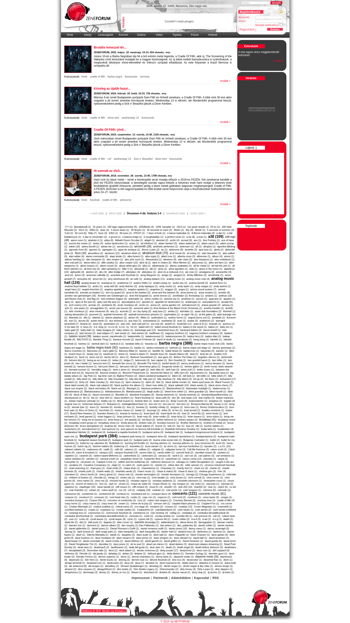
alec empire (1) (115, 259)
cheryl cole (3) (125, 474)
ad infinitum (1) (149, 243)
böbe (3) (166, 410)
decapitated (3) (77, 550)
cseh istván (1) (185, 509)
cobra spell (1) (109, 490)
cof (109, 158)
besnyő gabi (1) (140, 369)
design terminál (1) (75, 563)
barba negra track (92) (102, 347)
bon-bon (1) (183, 404)
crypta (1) (93, 509)
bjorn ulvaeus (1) (135, 382)
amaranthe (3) (223, 272)
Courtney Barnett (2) (184, 500)
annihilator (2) (180, 295)
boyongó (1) (153, 410)
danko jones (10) (178, 528)
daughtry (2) (128, 534)
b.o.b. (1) (124, 327)
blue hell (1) (106, 397)
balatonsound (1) (155, 336)
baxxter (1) (222, 350)
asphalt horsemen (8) (115, 314)
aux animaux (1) (118, 320)
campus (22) (106, 452)
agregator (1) (109, 249)
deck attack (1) (127, 550)
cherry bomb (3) (89, 474)
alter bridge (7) (116, 272)
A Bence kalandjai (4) (203, 233)
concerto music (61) (212, 493)
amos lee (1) (99, 279)
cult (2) (216, 516)
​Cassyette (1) (71, 462)
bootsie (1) (142, 407)
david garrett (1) (153, 541)
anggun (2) (171, 289)
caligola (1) (158, 449)
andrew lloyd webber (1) (78, 286)
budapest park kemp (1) (132, 436)
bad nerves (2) (87, 333)
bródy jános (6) (129, 422)
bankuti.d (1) (117, 343)
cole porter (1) (173, 490)
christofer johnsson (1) (189, 480)
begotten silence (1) (209, 357)
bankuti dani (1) (100, 343)
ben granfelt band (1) (199, 360)
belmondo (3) (142, 360)
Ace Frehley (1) (211, 240)
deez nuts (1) (204, 550)
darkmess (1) (204, 531)
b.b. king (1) (100, 327)
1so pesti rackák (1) (198, 226)
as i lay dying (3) (142, 311)
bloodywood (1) (73, 397)
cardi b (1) (177, 455)
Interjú (87, 34)
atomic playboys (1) (116, 317)
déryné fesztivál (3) (160, 559)
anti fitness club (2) (75, 298)
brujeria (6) (111, 426)
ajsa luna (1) (205, 249)
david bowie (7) (73, 541)
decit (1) (113, 550)
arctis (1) (144, 305)
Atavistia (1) (75, 317)
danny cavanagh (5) (218, 528)
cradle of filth (97, 76)
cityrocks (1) (212, 483)
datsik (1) (115, 534)
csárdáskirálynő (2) (165, 509)
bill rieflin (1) (203, 376)
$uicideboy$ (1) (82, 226)
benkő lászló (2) (171, 363)
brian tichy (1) (178, 416)
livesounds (131, 76)
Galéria (141, 34)
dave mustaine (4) (105, 538)
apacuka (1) (215, 298)
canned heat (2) (184, 452)
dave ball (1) (160, 534)
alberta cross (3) (186, 256)
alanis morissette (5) (97, 256)
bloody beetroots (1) (167, 394)
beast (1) (123, 354)
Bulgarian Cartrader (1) (195, 440)
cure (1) (73, 519)
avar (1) (181, 320)
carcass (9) (164, 455)
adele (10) (74, 246)
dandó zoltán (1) (207, 525)
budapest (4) (98, 432)
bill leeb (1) (189, 376)
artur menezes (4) (99, 311)
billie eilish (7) (219, 376)
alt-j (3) (103, 272)
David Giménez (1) (193, 541)
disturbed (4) (151, 572)
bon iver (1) (155, 404)
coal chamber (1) (78, 490)
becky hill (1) (111, 357)
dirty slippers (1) (224, 569)
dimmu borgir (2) (224, 566)
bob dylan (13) (189, 397)
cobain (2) (94, 490)
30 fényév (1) (138, 230)
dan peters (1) (167, 525)
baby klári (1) (88, 330)
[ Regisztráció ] (247, 29)
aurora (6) (83, 320)
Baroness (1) (94, 350)
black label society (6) (76, 385)
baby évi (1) (226, 327)
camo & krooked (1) (87, 452)
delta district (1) (175, 553)
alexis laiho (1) (92, 262)
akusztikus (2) (95, 253)
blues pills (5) (163, 397)
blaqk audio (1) (155, 391)
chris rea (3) (101, 480)
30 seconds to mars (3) (159, 230)
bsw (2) (190, 426)
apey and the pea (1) (108, 302)
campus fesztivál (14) (126, 452)
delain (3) (128, 553)
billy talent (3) (184, 379)
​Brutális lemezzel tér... (110, 47)
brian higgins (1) (106, 416)
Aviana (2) (85, 323)
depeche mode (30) (207, 556)
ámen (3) (80, 275)
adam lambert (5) (167, 243)
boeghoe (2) (215, 401)
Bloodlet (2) (121, 394)
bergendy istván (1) (172, 366)
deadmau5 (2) (101, 547)
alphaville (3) (77, 272)
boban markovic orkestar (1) (84, 401)
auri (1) (73, 320)
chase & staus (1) (187, 471)
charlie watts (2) (105, 471)
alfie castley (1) (109, 262)
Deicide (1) (85, 553)
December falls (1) (97, 550)
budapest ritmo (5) (157, 436)
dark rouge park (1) (106, 531)
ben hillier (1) (219, 360)
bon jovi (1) (169, 404)
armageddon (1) (99, 308)
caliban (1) (144, 449)
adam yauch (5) (210, 243)
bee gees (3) (165, 357)
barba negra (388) (175, 343)
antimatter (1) (136, 298)
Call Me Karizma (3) (198, 449)
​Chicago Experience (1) (212, 474)
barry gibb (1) (110, 350)
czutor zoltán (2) (181, 519)
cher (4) (221, 471)
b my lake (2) (72, 327)
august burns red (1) (199, 317)
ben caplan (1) (159, 360)
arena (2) (155, 305)
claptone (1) (71, 487)
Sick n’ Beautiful (143, 158)
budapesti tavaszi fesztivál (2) (95, 440)
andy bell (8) (111, 286)
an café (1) (136, 279)
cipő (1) (113, 483)
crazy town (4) (109, 503)
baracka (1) (151, 343)
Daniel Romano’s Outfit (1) (124, 528)
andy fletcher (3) (128, 286)
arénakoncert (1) (191, 305)
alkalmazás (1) (160, 265)
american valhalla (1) (97, 275)
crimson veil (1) (162, 503)
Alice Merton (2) (182, 262)
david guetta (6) (213, 541)
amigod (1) (179, 275)
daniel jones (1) (100, 528)
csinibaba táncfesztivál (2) (79, 516)
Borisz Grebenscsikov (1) (214, 407)
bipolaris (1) (71, 382)
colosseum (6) (72, 494)
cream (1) (124, 503)
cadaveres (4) (94, 449)
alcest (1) (229, 256)
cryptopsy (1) (107, 509)
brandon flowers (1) (108, 413)
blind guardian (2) (198, 391)
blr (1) (86, 397)
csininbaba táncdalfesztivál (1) (111, 516)
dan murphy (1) (129, 525)
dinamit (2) (70, 569)
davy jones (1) (121, 544)
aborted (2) (162, 240)
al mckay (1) (193, 253)
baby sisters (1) (125, 330)
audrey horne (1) (177, 317)
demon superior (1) (108, 556)
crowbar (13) (185, 506)
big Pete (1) (90, 376)
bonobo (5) (106, 407)
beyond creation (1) (110, 372)
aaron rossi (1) (79, 240)
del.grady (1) (100, 553)
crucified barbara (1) (76, 509)
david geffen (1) (172, 541)
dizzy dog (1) (199, 572)
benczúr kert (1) (101, 363)
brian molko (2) (161, 416)
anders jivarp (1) (162, 283)
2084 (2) (93, 230)
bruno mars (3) (126, 426)
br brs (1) (178, 410)
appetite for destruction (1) (169, 302)
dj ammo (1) (214, 572)
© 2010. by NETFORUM (175, 621)
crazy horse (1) (73, 503)
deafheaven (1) (119, 547)
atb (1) (87, 317)
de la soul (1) (138, 544)
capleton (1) (71, 455)
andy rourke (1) (167, 286)
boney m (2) (220, 404)
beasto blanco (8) (178, 354)
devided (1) (152, 563)
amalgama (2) (206, 272)
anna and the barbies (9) (165, 292)
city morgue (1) (181, 483)
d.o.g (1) (217, 519)
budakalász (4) (226, 429)
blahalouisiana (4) (115, 391)
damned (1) (93, 525)
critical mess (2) (124, 506)
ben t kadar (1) (84, 363)
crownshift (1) (224, 506)
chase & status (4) (167, 471)
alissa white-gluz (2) (130, 265)
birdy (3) (83, 382)
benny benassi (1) (215, 363)
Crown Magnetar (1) (205, 506)
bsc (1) (180, 426)
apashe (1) (229, 298)
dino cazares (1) (87, 569)
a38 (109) (216, 236)
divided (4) (165, 572)
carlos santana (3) (74, 458)
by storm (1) (170, 446)
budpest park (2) (143, 440)
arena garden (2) (171, 305)
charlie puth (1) (87, 471)
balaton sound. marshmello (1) (109, 336)
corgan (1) (226, 497)
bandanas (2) (184, 339)
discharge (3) (90, 572)
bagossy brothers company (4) (206, 333)
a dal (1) (220, 233)
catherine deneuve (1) (163, 462)
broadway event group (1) (83, 422)
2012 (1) (83, 230)
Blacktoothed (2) (175, 388)
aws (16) (125, 323)
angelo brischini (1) (92, 289)
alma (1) (162, 268)
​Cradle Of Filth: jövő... (110, 129)
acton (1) (134, 243)
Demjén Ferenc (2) (86, 556)
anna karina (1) (188, 292)
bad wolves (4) (140, 333)
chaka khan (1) (131, 468)
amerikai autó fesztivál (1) (125, 275)
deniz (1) (125, 556)
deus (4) (128, 563)
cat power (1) (88, 462)
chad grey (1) (97, 468)
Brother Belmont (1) (191, 422)
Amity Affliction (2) (197, 275)
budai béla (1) (208, 429)
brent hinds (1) (214, 413)
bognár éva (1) (73, 404)
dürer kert (113, 117)
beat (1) (194, 354)
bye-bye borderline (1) (191, 446)
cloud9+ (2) (170, 487)
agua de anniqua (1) (129, 249)
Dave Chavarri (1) (200, 534)
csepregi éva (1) (78, 512)
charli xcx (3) (201, 468)
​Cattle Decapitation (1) (202, 462)
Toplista (177, 34)
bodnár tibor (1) (143, 401)
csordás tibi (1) (184, 516)
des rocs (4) (178, 559)
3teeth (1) (200, 230)
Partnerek (160, 578)
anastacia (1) (109, 283)
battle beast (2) (173, 350)
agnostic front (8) (78, 249)
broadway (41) (207, 419)
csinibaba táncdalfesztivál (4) (213, 512)
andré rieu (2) (180, 283)
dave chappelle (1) (179, 534)
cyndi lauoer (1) (98, 519)
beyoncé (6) (91, 372)
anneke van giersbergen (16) (80, 295)
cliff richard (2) (140, 487)
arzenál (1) (126, 311)
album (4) (217, 256)
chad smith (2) (114, 468)
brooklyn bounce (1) (168, 422)
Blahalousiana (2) (135, 391)
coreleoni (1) (194, 497)
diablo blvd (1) (189, 563)
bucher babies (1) (213, 426)
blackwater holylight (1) (198, 388)
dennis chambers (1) (143, 556)
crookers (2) (156, 506)
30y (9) (189, 230)
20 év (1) (215, 226)
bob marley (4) (207, 397)
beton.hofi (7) (188, 369)
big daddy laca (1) (219, 372)
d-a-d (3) (196, 519)
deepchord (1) (187, 550)
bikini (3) (176, 376)
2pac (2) (104, 230)
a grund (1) (115, 237)
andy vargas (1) (203, 286)
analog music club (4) (198, 279)
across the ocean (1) (80, 243)
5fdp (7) (92, 233)
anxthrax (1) (187, 298)
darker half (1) (168, 531)
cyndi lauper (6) (117, 519)
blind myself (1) (217, 391)
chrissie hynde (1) (119, 480)
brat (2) (186, 413)
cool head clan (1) (119, 497)
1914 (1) (181, 226)
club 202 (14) (185, 487)
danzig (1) (70, 531)
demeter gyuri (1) (218, 553)
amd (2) (69, 275)
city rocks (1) (197, 483)
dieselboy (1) (112, 566)
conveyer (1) (101, 497)
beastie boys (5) (159, 354)
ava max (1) (134, 320)
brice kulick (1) (215, 416)
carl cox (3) (191, 455)
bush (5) (220, 443)
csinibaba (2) (189, 512)
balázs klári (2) (213, 336)
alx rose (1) (191, 272)
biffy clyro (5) (182, 372)
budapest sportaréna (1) (181, 436)
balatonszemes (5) (176, 336)
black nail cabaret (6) (101, 385)
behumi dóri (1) (77, 360)
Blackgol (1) (133, 388)
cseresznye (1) (96, 512)
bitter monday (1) (99, 382)
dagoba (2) (109, 522)
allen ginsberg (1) (110, 268)
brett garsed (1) (87, 416)
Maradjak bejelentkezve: (270, 24)
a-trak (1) (202, 237)
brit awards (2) (132, 419)
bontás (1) (119, 407)
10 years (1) (99, 226)
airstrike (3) (191, 249)
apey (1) (69, 302)
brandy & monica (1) (131, 413)
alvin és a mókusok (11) (170, 272)
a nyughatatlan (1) (153, 237)
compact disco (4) (161, 494)
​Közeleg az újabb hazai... (112, 88)
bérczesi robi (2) (129, 366)
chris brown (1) (178, 477)
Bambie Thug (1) (102, 339)
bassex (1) (145, 350)
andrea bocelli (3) (198, 283)
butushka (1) (137, 446)
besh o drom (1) (121, 369)
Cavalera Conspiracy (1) (96, 465)
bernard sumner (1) (79, 369)
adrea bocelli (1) (90, 246)
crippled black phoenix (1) (186, 503)
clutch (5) (223, 487)
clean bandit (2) (105, 487)
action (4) (98, 243)
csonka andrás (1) (165, 516)
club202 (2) (200, 487)
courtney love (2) (206, 500)
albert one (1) (168, 256)
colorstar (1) (224, 490)
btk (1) (199, 426)
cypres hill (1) (145, 519)
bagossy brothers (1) (176, 333)
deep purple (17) (169, 550)
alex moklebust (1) (225, 259)
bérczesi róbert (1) (108, 366)
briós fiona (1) (115, 419)
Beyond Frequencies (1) (136, 372)
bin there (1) (211, 379)
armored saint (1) (143, 308)
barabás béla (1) (134, 343)
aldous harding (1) (75, 259)
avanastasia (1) (151, 320)
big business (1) (199, 372)
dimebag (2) (155, 566)
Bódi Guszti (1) (125, 401)
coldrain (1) (158, 490)
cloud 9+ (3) (155, 487)
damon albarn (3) (110, 525)
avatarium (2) (207, 320)
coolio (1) (136, 497)
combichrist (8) (107, 494)
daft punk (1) (95, 522)
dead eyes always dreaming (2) (205, 544)
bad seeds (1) (122, 333)
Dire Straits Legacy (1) (146, 569)
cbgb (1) (116, 465)
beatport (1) (71, 357)
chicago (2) (192, 474)
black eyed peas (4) (203, 382)
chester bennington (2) (147, 474)
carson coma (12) (192, 458)
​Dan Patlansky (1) (148, 525)
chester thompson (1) (172, 474)
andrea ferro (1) (218, 283)
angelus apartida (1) (115, 289)
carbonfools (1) (132, 455)
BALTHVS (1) (84, 339)
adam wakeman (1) (189, 243)
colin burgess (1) (192, 490)
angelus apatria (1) (138, 289)
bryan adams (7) (145, 426)
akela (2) (218, 249)
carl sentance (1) (225, 455)
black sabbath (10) (179, 385)
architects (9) (109, 305)
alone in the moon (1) (210, 268)
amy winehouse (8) (118, 279)
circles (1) (124, 483)
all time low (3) (92, 268)
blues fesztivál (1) (144, 397)
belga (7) (128, 360)
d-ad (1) (206, 519)
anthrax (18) (225, 295)
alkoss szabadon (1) (181, 265)
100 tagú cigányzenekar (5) (122, 226)
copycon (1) (164, 497)
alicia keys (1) (199, 262)
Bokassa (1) (113, 404)
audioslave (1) (159, 317)
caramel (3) (85, 455)
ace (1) (197, 240)
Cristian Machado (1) (80, 506)
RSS (215, 578)
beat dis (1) (206, 354)
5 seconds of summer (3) (220, 230)
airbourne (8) (176, 249)
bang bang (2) (201, 339)
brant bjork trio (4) (170, 413)
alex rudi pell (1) (73, 262)
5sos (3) (102, 233)
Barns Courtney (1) (75, 350)
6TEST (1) (139, 233)
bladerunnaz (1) (221, 388)
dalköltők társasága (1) (147, 522)
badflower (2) (156, 333)
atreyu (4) (133, 317)
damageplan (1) (207, 522)
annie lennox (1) (162, 295)
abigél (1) (149, 240)
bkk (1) (160, 382)
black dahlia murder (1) (178, 382)
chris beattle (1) (160, 477)
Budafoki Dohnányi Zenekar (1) (182, 429)
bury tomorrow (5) (205, 443)
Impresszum (141, 578)
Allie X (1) (127, 268)
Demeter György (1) (196, 553)
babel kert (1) (146, 327)
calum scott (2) (218, 449)
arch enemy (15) (78, 305)
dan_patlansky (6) (186, 525)
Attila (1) (145, 317)
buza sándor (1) (153, 446)
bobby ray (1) (108, 401)
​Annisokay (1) (196, 295)
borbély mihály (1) (159, 407)
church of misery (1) (86, 483)
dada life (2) (71, 522)
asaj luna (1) (159, 311)
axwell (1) (170, 323)
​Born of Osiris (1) (88, 410)
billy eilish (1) (84, 379)
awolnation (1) (111, 323)
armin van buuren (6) (120, 308)
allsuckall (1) (141, 268)
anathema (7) (124, 283)
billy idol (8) (135, 379)
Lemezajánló (105, 34)
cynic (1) (132, 519)
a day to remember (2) (95, 237)
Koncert (123, 34)
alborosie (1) (203, 256)
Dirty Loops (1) (205, 569)
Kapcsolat (201, 578)
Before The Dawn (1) (185, 357)
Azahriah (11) (184, 323)
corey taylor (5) (211, 497)
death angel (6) (185, 547)
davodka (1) (105, 544)
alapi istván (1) (118, 256)
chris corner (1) (214, 477)
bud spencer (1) (110, 429)
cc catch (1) (128, 465)
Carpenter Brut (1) (154, 458)
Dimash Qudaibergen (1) (134, 566)
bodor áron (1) (161, 401)
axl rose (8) (157, 323)
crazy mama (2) (91, 503)
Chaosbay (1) (167, 468)
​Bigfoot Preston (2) (127, 376)
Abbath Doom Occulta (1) (129, 240)
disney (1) (104, 572)
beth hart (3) (172, 369)
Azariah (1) (215, 323)
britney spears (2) (188, 419)
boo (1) (131, 407)
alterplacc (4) (133, 272)
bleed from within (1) (176, 391)
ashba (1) (173, 311)
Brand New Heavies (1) (83, 413)
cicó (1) (103, 483)
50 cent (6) (81, 233)
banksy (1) (84, 343)
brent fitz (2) (197, 413)
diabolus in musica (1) (211, 563)
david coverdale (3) (93, 541)
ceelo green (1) (145, 465)
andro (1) (98, 286)
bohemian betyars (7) (94, 404)
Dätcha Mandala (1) (97, 534)
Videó (159, 34)
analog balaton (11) (154, 279)
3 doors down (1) (120, 230)
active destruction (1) (116, 243)
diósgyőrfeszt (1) (106, 569)
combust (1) (123, 494)
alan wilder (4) (76, 256)
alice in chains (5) (162, 262)
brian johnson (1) (126, 416)
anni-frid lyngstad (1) (140, 295)
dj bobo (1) (228, 572)
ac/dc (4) (174, 240)
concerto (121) (184, 493)
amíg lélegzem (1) (150, 275)
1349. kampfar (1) (165, 226)
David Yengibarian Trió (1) (83, 544)
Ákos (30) (80, 253)
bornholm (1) (106, 410)
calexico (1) (131, 449)
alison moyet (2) (108, 265)
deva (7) (139, 563)
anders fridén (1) (142, 283)
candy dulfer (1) (165, 452)
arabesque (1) (193, 302)
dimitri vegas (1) (172, 566)
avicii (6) (97, 323)
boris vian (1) (191, 407)
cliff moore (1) (123, 487)
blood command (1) (103, 394)
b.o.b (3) (113, 327)
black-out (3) (118, 388)
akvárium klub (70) (155, 253)
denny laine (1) (164, 556)
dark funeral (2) (85, 531)
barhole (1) (175, 347)
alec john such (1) (134, 259)
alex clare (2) (185, 259)
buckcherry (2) (72, 429)
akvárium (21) (112, 253)
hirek (84, 76)
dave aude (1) (144, 534)
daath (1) (228, 519)
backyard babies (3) (191, 330)
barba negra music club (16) (209, 343)
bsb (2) (171, 426)
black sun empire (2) (76, 388)
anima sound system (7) (203, 289)
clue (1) (212, 487)
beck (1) (83, 357)
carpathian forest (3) (131, 458)
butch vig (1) (84, 446)
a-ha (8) (190, 237)
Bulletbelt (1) (116, 443)
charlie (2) (215, 468)
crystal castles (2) (125, 509)
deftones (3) (71, 553)
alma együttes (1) (178, 268)
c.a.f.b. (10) (224, 446)
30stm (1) (179, 230)
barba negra (115, 76)
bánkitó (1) (216, 339)
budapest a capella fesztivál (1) (124, 432)
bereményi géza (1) (149, 366)
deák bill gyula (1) (138, 547)
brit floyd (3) (148, 419)
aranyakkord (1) (210, 302)
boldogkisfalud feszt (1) (134, 404)
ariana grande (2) (211, 305)
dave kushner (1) (84, 538)
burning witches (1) (160, 443)
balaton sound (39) (80, 336)
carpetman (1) (173, 458)
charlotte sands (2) (125, 471)
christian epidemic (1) (164, 480)
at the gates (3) (207, 314)
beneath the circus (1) (124, 363)
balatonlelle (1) (136, 336)
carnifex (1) (92, 458)
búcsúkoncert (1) (91, 429)
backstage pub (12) (145, 330)
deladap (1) (114, 553)
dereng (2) (124, 559)
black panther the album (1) (129, 385)
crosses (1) (171, 506)
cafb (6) (119, 449)
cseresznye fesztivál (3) (119, 512)
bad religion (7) (105, 333)
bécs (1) (124, 357)
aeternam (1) (187, 246)
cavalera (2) (75, 465)
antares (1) (211, 295)
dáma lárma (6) (188, 522)
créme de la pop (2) (141, 503)
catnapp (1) (182, 462)
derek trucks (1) (108, 559)
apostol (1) (148, 302)
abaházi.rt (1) (95, 240)
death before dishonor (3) (209, 547)
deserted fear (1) (213, 559)
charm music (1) (146, 471)
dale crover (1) (125, 522)
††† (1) (69, 226)
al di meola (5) (177, 253)
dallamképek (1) (169, 522)
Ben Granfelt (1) (177, 360)
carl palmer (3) (206, 455)
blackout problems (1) (153, 388)
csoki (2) (148, 516)
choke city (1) (127, 477)
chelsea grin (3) (207, 471)
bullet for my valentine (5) (94, 443)
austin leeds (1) (99, 320)
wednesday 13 (130, 117)
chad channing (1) (79, 468)
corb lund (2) (179, 497)
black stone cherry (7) (220, 385)
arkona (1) (227, 305)
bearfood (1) (110, 354)
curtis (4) (84, 519)
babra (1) (213, 327)
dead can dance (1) (157, 544)
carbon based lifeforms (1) (107, 455)
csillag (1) (175, 512)
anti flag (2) (93, 298)
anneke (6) (224, 292)
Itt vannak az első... (108, 171)
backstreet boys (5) (168, 330)
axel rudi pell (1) (140, 323)
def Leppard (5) (221, 550)
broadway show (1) (109, 422)
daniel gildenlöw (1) (79, 528)
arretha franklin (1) (214, 308)
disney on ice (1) (121, 572)
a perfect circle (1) (175, 237)
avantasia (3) (168, 320)
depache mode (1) (184, 556)
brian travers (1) (196, 416)
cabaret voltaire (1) (75, 449)
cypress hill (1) (162, 519)
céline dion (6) (175, 465)
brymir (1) (160, 426)
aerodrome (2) (125, 246)
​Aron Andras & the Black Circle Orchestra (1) (177, 308)
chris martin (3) (85, 480)
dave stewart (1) (183, 538)
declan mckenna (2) (147, 550)
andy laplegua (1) (148, 286)
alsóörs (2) (92, 272)
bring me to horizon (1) (94, 419)
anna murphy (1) (208, 292)
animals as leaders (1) (92, 292)
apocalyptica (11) (130, 302)
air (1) (164, 249)
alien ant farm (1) (218, 262)
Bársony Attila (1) (128, 350)
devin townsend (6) (170, 563)
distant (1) (136, 572)
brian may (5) (144, 416)
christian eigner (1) (141, 480)
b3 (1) (134, 327)
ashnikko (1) (186, 311)
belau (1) (117, 360)
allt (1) (153, 268)
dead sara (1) (85, 547)
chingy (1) (113, 477)
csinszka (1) (135, 516)
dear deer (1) (157, 547)
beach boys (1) (77, 354)
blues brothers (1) (123, 397)
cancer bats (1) (147, 452)
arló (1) (69, 308)
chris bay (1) (143, 477)
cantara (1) (223, 452)
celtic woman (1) (194, 465)
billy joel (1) (149, 379)
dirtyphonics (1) (73, 572)
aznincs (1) (229, 323)
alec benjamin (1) (95, 259)
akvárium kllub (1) (131, 253)
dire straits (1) (124, 569)
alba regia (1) (152, 256)
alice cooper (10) (128, 262)
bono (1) (94, 407)
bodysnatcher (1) (198, 401)
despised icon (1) (96, 563)
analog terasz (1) (90, 283)
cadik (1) (108, 449)
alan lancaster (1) (211, 253)
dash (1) (80, 534)
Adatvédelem (181, 578)
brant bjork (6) (151, 413)
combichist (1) (89, 494)
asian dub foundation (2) (208, 311)
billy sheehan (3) (166, 379)
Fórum (195, 34)
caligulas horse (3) (175, 449)
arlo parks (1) (81, 308)
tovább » (225, 80)
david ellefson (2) (134, 541)
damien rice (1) (77, 525)
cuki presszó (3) (202, 516)
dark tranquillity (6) (149, 531)
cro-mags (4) (141, 506)
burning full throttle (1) (137, 443)
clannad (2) (227, 483)
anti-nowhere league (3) (114, 298)
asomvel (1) (95, 314)
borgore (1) (177, 407)
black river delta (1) (156, 385)
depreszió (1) (76, 559)
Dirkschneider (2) (169, 569)
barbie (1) (139, 347)
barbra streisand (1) (157, 347)
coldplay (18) (144, 490)
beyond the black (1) (161, 372)
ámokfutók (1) (215, 275)
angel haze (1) (72, 289)
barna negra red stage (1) (197, 347)
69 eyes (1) (126, 233)
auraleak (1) (218, 317)
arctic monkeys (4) (127, 305)
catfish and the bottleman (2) (133, 462)
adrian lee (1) (108, 246)
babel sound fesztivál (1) (168, 327)
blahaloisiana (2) (74, 391)
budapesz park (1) (122, 440)
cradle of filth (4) (226, 500)
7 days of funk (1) (155, 233)
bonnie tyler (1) (80, 407)
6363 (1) (113, 233)
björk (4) (150, 382)
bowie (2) (140, 410)
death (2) (170, 547)
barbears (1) (126, 347)
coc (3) (122, 490)
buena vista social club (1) (167, 440)
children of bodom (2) (80, 477)
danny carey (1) (197, 528)
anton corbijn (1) (153, 298)
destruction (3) (115, 563)
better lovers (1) (205, 369)
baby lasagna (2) (105, 330)
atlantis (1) (98, 317)
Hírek (70, 34)
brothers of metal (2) (215, 422)
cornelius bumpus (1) (76, 500)
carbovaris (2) (149, 455)
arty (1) (114, 311)
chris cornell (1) (196, 477)
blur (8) (176, 397)
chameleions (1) (150, 468)
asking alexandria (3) (76, 314)
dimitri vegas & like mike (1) (198, 566)
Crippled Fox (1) (210, 503)
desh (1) (227, 559)
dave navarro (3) (126, 538)
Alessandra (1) (154, 259)
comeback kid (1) (140, 494)
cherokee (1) (72, 474)
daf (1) (82, 522)
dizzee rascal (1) (181, 572)
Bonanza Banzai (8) (202, 404)
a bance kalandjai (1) (178, 233)
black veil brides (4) (99, 388)
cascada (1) (209, 458)
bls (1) (94, 397)
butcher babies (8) (103, 446)
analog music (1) (176, 279)
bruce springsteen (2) (91, 426)
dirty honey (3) (188, 569)
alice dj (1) (145, 262)
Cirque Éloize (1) (162, 483)
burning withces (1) (183, 443)
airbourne (125, 200)
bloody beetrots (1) (189, 394)
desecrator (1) (194, 559)
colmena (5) (209, 490)
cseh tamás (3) (203, 509)
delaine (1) (140, 553)
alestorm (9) (170, 259)
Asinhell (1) (229, 311)
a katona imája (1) (132, 237)
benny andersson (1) (192, 363)
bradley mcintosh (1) (213, 410)
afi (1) (198, 246)
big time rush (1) (107, 376)
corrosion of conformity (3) (121, 500)
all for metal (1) (201, 265)
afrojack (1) (209, 246)
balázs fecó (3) (195, 336)
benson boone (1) (87, 366)
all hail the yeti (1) (221, 265)
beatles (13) (220, 354)
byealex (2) (210, 446)
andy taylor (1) (185, 286)
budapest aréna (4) (153, 432)
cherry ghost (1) (107, 474)
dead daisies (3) (178, 544)
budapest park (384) (98, 436)
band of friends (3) (145, 339)
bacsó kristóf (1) (212, 330)
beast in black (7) (139, 354)
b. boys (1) (86, 327)
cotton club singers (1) (160, 500)
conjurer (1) (71, 497)
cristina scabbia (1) (103, 506)
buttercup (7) (121, 446)
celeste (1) (160, 465)
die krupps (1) (95, 566)
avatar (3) (193, 320)
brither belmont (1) (167, 419)
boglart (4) (229, 401)
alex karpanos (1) (203, 259)
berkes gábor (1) (194, 366)
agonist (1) (95, 249)
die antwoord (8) (78, 566)
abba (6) (108, 240)
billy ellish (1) (100, 379)
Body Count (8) (179, 401)
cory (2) (142, 500)
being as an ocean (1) (99, 360)
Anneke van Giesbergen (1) (113, 295)
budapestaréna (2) (206, 436)
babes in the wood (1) (195, 327)
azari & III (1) (200, 323)
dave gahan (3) (219, 534)
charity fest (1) (185, 468)
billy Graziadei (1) (118, 379)
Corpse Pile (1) (97, 500)
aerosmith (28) (142, 246)
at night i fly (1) (189, 314)
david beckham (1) (219, 538)
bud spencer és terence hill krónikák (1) (142, 429)
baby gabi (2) (72, 330)
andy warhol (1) (222, 286)
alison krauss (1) (89, 265)
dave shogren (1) (163, 538)
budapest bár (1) (174, 432)
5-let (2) (69, 233)
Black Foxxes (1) (224, 382)
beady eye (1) (94, 354)
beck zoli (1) (96, 357)
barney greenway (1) (223, 347)
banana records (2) (123, 339)
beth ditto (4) (157, 369)
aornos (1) (201, 298)
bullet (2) (215, 440)
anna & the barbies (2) (138, 292)
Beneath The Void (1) (149, 363)
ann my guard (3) (115, 292)
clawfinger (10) (87, 487)
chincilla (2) (100, 477)
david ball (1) (200, 538)
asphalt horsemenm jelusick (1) (145, 314)
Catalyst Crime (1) (106, 462)
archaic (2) (94, 305)
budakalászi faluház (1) (77, 432)
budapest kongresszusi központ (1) (204, 432)
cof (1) (131, 490)
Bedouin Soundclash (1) (143, 357)
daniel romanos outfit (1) (154, 528)
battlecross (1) (191, 350)
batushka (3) (207, 350)
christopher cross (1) (215, 480)
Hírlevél (212, 34)
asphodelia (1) (172, 314)
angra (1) (184, 289)
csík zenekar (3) (159, 512)
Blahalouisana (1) (94, 391)
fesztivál (94, 200)
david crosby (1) (114, 541)
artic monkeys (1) (78, 311)
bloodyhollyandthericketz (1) (217, 394)
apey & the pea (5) (85, 302)
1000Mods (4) (146, 226)
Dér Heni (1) (91, 559)
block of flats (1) (82, 394)
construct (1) (86, 497)
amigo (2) (167, 275)
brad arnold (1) (192, 410)
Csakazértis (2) (145, 509)
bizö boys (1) (117, 382)
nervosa (144, 76)
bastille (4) (158, 350)
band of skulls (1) (166, 339)
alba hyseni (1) (135, 256)
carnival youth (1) (109, 458)
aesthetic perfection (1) (165, 246)
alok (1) (193, 268)
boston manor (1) (124, 410)
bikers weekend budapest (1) (154, 376)
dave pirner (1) (144, 538)
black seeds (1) (198, 385)
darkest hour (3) (187, 531)
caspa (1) (223, 458)
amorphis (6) (84, 279)
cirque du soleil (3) (141, 483)
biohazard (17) (228, 379)
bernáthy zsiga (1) (101, 369)
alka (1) (146, 265)
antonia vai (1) (172, 298)
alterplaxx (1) (149, 272)
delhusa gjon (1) (156, 553)
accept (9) (186, 240)
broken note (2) (147, 422)
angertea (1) (156, 289)
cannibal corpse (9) (205, 452)
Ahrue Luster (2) (150, 249)
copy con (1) (149, 497)
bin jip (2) (198, 379)
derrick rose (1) (139, 559)
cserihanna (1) (141, 512)
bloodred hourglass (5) (142, 394)
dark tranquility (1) (128, 531)
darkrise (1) (219, 531)
